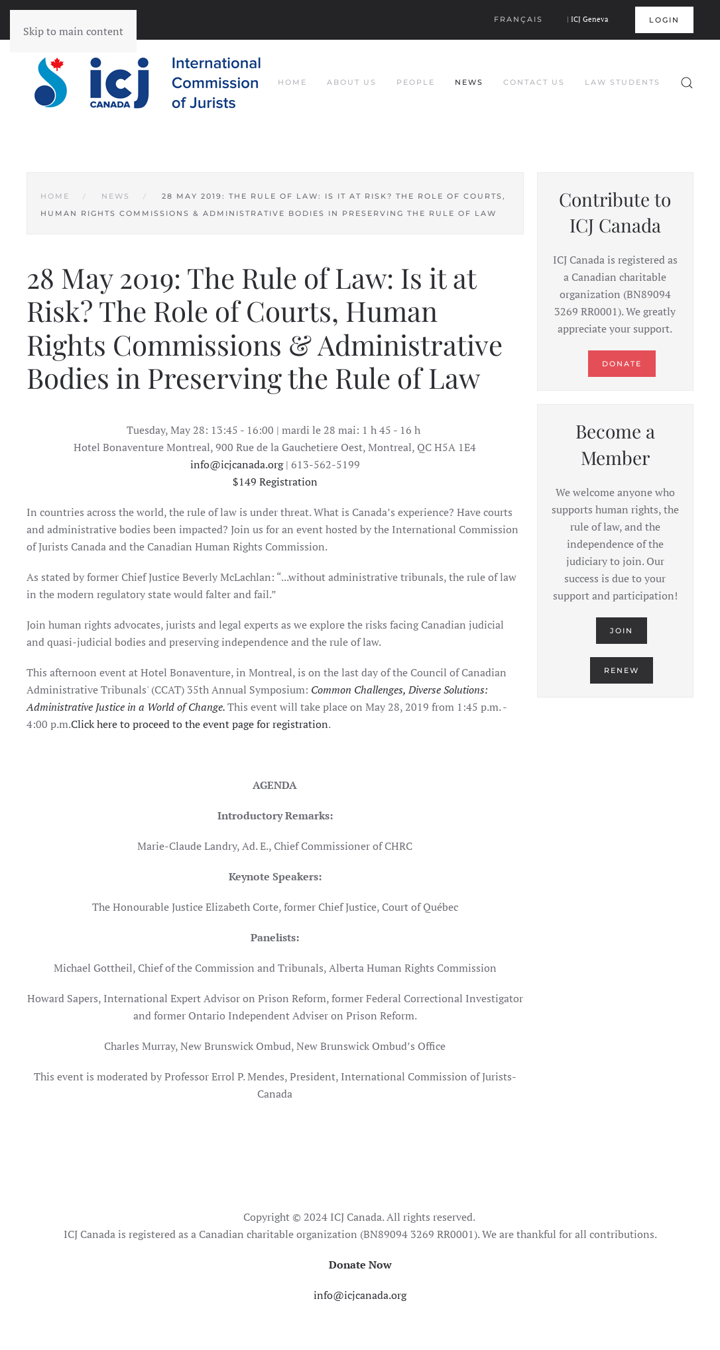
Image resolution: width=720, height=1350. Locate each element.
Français (518, 19)
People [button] (415, 82)
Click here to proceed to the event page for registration (199, 724)
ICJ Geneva (590, 19)
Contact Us (534, 82)
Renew (621, 670)
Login (664, 20)
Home (292, 82)
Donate (622, 363)
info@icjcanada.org (236, 464)
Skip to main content (73, 31)
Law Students (622, 82)
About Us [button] (352, 82)
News (469, 82)
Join (621, 630)
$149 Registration (275, 481)
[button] (686, 82)
